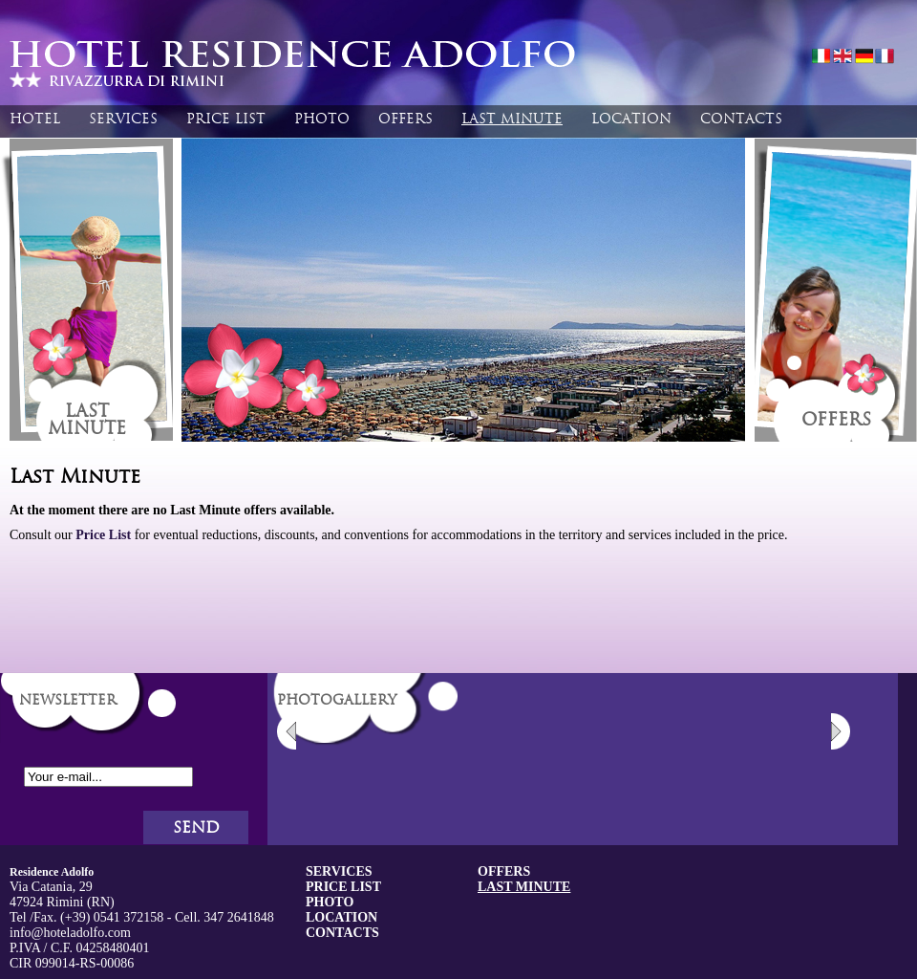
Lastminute (87, 420)
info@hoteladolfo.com (70, 932)
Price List (226, 118)
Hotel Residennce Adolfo (301, 67)
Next (840, 731)
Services (123, 118)
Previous (286, 731)
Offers (405, 118)
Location (631, 118)
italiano (821, 57)
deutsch (863, 57)
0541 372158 (129, 917)
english (842, 57)
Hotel (35, 118)
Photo (322, 118)
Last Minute (512, 118)
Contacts (741, 118)
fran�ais (884, 57)
